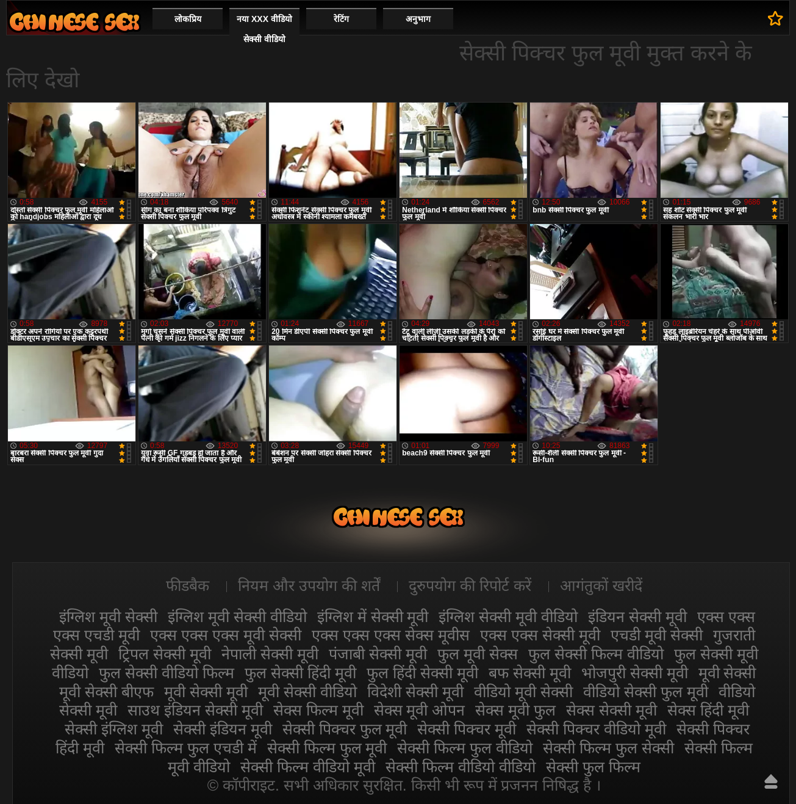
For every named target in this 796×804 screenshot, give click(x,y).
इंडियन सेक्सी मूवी (637, 616)
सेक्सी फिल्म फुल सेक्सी (608, 747)
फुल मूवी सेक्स (477, 653)
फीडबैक (187, 585)
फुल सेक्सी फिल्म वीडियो (596, 653)
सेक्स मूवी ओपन (419, 710)
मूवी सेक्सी (727, 672)
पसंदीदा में (775, 18)
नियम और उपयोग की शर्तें (309, 585)
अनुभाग (418, 19)
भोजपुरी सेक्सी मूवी (634, 672)
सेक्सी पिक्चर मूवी (466, 728)
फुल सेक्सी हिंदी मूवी (300, 672)
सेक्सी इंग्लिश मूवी (114, 728)
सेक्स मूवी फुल (515, 710)
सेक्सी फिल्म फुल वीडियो (464, 747)
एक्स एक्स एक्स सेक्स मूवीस (391, 634)
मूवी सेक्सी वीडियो (307, 691)
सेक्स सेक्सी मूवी (611, 710)
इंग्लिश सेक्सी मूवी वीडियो (508, 616)
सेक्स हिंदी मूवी (708, 710)
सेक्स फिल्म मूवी (318, 710)
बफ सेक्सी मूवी (530, 672)
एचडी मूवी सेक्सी (657, 634)
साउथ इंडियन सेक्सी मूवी (195, 710)
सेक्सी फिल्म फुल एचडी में (186, 747)
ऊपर (771, 781)
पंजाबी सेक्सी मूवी (378, 653)
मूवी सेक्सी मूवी (206, 691)
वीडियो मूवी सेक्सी (523, 691)
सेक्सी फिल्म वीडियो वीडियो (460, 766)
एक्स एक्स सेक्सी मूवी (540, 634)
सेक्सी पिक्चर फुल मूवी (344, 728)
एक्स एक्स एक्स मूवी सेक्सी (225, 634)
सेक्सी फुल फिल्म (593, 766)
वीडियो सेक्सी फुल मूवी (645, 691)
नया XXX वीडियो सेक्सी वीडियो (264, 29)
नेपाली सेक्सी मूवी (269, 653)
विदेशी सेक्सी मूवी (415, 691)
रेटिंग (341, 19)
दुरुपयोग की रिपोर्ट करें (470, 585)
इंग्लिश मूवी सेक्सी (108, 616)
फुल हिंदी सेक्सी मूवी (422, 672)
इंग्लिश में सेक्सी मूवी (373, 616)
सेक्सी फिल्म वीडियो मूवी (307, 766)
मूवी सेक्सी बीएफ (106, 691)
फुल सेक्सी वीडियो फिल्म (166, 672)
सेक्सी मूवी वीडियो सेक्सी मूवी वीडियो (74, 22)
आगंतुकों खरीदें (601, 585)
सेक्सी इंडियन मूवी (222, 728)
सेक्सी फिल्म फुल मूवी (327, 747)
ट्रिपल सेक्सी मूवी (164, 653)
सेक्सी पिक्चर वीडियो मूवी (596, 728)
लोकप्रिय (187, 19)
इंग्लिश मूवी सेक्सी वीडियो (237, 616)
